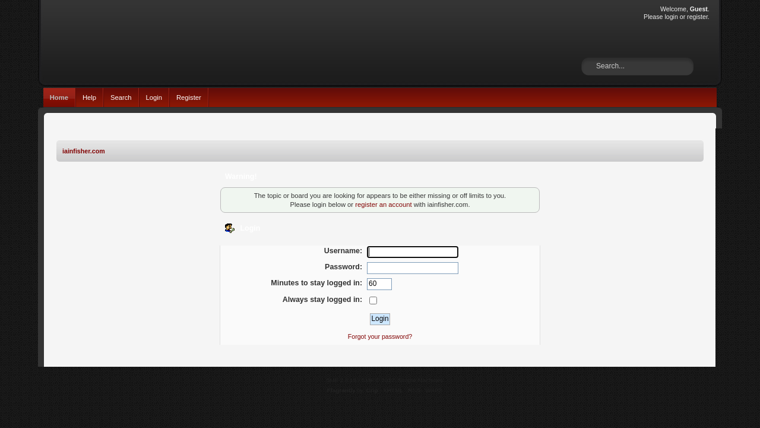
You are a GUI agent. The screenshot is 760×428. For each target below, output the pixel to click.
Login (154, 97)
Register (188, 97)
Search (121, 97)
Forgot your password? (380, 336)
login (670, 16)
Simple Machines (420, 380)
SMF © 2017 (378, 380)
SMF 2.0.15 (341, 380)
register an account (383, 204)
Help (89, 97)
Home (59, 97)
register (697, 16)
